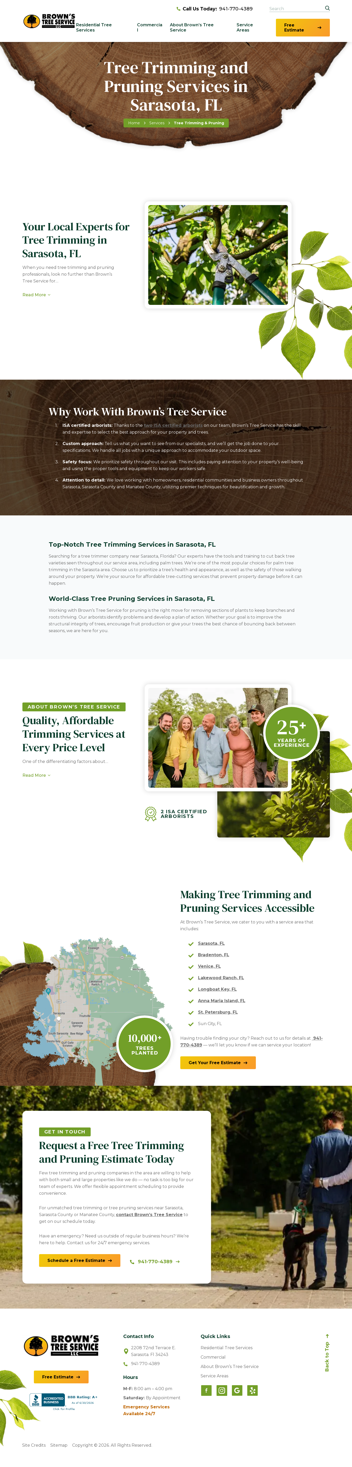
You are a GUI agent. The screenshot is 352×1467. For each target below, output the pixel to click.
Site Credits (34, 1445)
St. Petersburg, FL (218, 1012)
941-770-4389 (214, 9)
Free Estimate (294, 28)
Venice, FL (209, 966)
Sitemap (58, 1445)
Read (34, 815)
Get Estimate (215, 1062)
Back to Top (327, 1357)
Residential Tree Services (94, 27)
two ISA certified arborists (173, 425)
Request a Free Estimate (58, 319)
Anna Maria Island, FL (221, 1000)
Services (156, 123)
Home (134, 123)
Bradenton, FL (213, 954)
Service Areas (245, 27)
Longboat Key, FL (217, 989)
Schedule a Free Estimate (76, 1260)
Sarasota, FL (211, 943)
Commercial (149, 27)
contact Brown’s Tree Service (149, 1214)
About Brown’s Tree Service (192, 27)
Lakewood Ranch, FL (221, 977)
